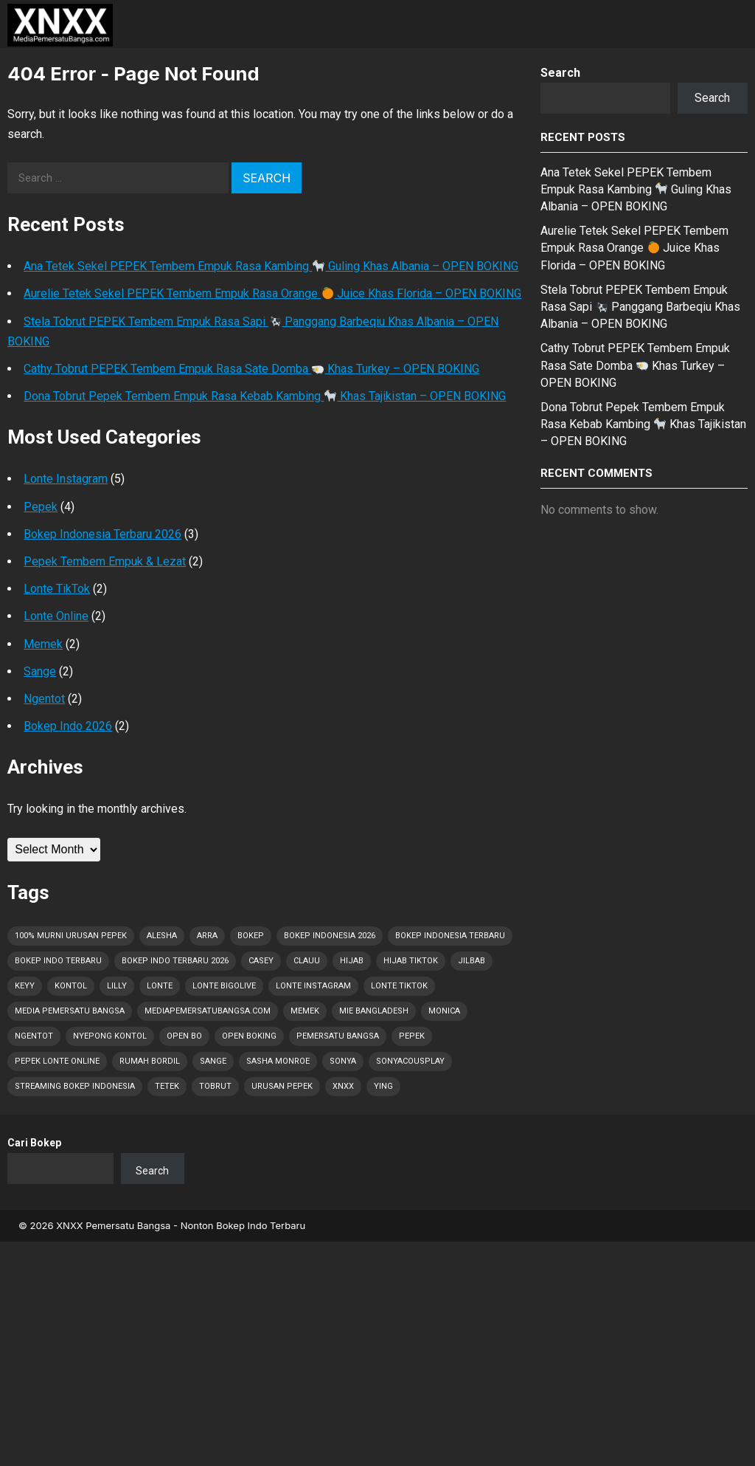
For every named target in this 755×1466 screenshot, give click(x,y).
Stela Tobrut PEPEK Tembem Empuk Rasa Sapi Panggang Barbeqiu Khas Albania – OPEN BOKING (640, 307)
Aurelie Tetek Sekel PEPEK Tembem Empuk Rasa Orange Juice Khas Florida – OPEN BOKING (272, 293)
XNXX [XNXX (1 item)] (343, 1086)
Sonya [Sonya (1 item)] (343, 1061)
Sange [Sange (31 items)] (213, 1061)
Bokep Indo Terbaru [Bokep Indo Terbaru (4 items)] (58, 961)
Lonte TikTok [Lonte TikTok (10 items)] (399, 986)
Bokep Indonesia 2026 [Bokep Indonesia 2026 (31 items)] (329, 935)
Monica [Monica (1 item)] (444, 1011)
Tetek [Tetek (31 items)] (167, 1086)
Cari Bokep (34, 1143)
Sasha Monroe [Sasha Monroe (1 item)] (278, 1061)
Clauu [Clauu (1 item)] (306, 961)
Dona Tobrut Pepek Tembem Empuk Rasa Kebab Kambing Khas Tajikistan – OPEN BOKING (265, 396)
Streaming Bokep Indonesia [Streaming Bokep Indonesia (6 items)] (75, 1086)
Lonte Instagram (66, 479)
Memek (43, 644)
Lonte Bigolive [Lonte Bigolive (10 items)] (224, 986)
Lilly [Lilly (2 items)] (117, 986)
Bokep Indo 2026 (68, 726)
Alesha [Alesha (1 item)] (162, 935)
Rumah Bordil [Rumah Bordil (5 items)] (149, 1061)
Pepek (41, 507)
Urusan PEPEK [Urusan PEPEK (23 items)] (282, 1086)
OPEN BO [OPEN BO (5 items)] (184, 1036)
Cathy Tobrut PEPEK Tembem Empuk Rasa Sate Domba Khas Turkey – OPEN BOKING (251, 369)
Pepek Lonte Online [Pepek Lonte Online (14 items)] (57, 1061)
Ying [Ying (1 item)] (383, 1086)
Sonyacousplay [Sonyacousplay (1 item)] (410, 1061)
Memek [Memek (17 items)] (304, 1011)
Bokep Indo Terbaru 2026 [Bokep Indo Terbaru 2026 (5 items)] (175, 961)
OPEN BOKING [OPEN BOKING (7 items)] (249, 1036)
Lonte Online (56, 616)
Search (560, 73)
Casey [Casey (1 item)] (261, 961)
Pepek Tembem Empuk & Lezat (105, 561)
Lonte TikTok (57, 589)
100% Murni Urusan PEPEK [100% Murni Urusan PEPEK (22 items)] (71, 935)
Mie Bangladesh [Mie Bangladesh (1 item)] (373, 1011)
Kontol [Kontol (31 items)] (71, 986)
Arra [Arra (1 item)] (207, 935)
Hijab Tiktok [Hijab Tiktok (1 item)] (410, 961)
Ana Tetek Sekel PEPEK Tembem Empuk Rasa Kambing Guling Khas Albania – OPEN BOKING (271, 266)
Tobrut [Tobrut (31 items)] (215, 1086)
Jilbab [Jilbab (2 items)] (471, 961)
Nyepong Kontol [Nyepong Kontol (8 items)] (110, 1036)
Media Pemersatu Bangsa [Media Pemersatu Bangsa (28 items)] (70, 1011)
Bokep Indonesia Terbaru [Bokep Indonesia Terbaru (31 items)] (450, 935)
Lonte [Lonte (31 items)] (160, 986)
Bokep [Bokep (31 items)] (250, 935)
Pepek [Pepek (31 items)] (412, 1036)
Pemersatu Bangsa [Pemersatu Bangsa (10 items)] (337, 1036)
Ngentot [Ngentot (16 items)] (34, 1036)
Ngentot (44, 699)
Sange (40, 671)
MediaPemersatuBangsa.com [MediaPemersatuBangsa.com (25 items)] (208, 1011)
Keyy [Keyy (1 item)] (25, 986)
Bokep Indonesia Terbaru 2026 (102, 534)
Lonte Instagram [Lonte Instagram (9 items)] (313, 986)
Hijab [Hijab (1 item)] (351, 961)
